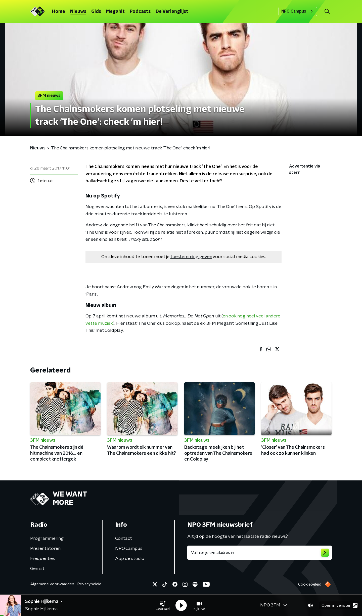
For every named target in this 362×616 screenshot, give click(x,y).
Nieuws (78, 11)
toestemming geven (191, 257)
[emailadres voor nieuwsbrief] (259, 553)
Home (58, 11)
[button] (163, 605)
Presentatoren (45, 548)
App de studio (129, 558)
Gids (96, 11)
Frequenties (42, 558)
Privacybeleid (89, 584)
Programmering (47, 538)
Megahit (115, 11)
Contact (123, 538)
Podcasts (140, 11)
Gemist (37, 568)
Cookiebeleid (309, 584)
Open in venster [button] (339, 605)
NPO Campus (297, 11)
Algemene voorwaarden (52, 584)
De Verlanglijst (172, 11)
